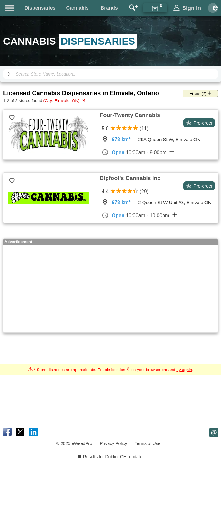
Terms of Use (147, 443)
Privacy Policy (113, 443)
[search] (9, 74)
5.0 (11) (125, 128)
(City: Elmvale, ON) (64, 100)
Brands (109, 8)
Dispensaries (40, 8)
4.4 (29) (125, 191)
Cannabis (77, 8)
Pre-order (199, 122)
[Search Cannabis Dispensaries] (110, 74)
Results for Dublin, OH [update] (111, 456)
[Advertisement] (83, 288)
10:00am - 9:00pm (138, 152)
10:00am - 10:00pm (139, 215)
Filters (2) (200, 93)
